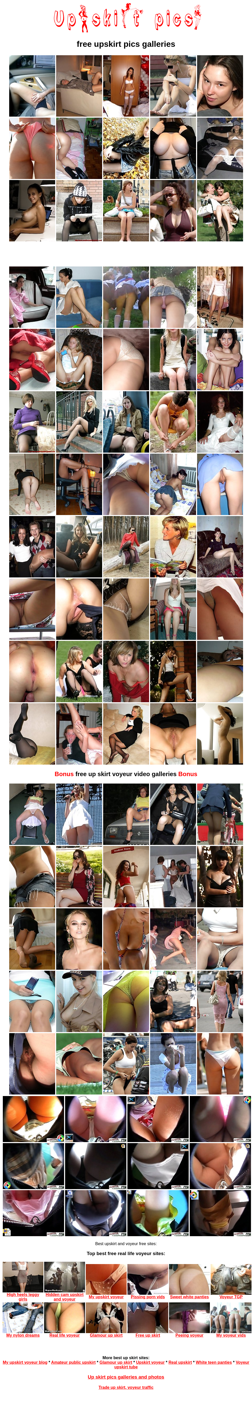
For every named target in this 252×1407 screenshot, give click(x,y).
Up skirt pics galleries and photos (126, 1377)
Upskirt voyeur (150, 1362)
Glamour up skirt (116, 1362)
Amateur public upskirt (73, 1362)
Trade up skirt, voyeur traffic (126, 1387)
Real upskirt (180, 1362)
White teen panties (214, 1362)
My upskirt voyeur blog (25, 1362)
